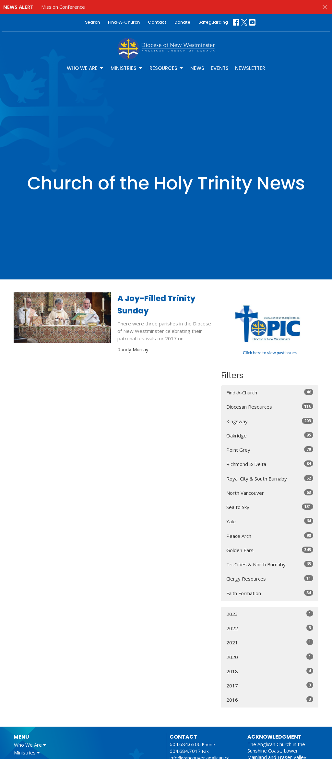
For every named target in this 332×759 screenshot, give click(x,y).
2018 (269, 671)
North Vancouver (269, 492)
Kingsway (269, 421)
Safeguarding (213, 22)
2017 (269, 685)
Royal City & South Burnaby (269, 478)
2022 (269, 628)
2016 (269, 699)
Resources (166, 68)
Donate (182, 22)
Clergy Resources (269, 578)
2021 (269, 642)
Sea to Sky (269, 507)
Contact (157, 22)
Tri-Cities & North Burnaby (269, 564)
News (197, 68)
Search (92, 22)
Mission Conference (63, 7)
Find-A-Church (124, 22)
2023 (269, 613)
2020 (269, 656)
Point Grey (269, 449)
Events (220, 68)
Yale (269, 521)
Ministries (127, 68)
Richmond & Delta (269, 463)
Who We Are (85, 68)
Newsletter (250, 68)
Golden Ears (269, 550)
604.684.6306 (185, 744)
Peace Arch (269, 535)
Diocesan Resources (269, 406)
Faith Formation (269, 593)
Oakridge (269, 435)
